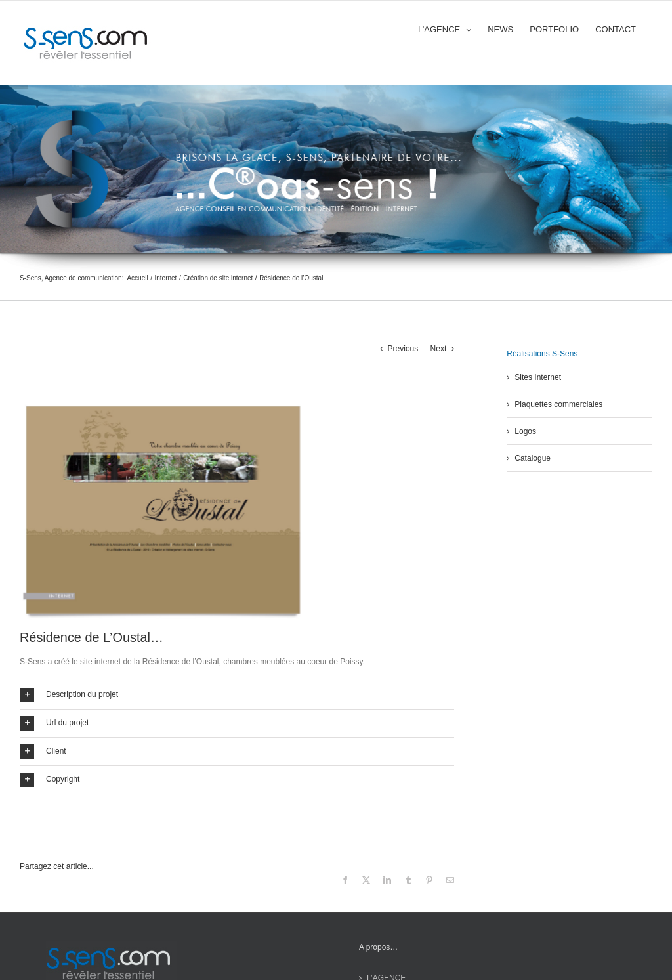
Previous (403, 348)
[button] (237, 695)
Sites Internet (537, 377)
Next (438, 348)
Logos (525, 431)
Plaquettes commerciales (558, 404)
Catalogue (532, 458)
